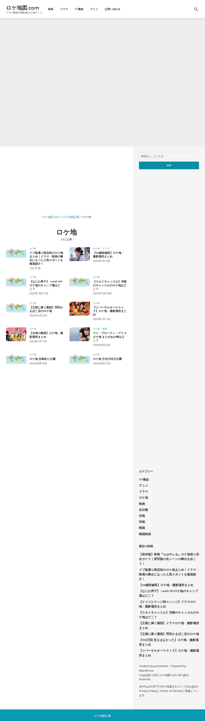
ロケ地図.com (27, 7)
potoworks (161, 650)
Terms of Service (170, 674)
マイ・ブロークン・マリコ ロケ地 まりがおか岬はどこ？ (110, 336)
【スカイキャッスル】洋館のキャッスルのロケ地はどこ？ (110, 285)
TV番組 (85, 9)
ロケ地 (32, 248)
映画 (57, 9)
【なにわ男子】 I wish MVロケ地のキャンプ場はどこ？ (45, 285)
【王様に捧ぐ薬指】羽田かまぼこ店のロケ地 (46, 309)
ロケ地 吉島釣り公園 (42, 359)
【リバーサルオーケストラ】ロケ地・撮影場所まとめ (110, 311)
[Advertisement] (66, 180)
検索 (169, 165)
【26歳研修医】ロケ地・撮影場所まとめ (108, 254)
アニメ (101, 9)
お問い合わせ (119, 9)
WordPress (146, 654)
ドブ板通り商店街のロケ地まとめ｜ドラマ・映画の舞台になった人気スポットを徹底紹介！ (46, 258)
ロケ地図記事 (102, 698)
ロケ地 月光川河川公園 (107, 359)
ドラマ (70, 9)
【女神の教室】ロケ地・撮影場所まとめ (46, 334)
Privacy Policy (148, 674)
